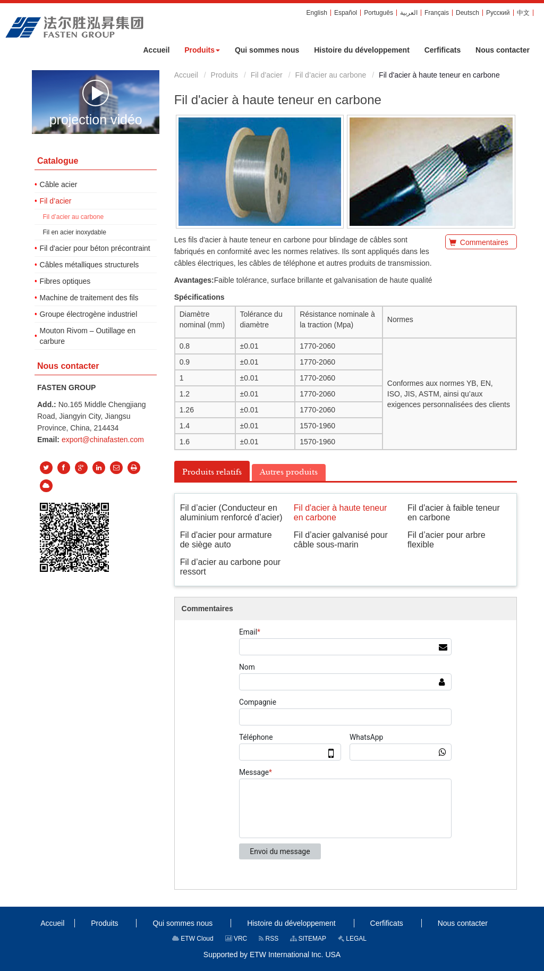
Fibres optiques (65, 281)
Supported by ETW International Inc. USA (272, 954)
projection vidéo (95, 102)
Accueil (186, 75)
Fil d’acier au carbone (330, 75)
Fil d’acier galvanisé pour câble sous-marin (341, 539)
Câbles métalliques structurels (89, 264)
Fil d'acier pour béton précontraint (95, 248)
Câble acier (59, 184)
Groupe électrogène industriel (89, 314)
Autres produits (289, 472)
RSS (268, 938)
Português (378, 13)
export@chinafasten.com (103, 439)
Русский (498, 13)
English (317, 13)
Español (345, 13)
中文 (523, 13)
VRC (236, 938)
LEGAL (352, 938)
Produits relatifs (212, 472)
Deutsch (467, 13)
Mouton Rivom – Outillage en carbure (88, 335)
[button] (202, 50)
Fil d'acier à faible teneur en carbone (453, 512)
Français (436, 13)
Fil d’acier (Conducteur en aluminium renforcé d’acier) (231, 512)
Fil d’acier (267, 75)
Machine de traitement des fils (89, 297)
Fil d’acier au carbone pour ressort (230, 567)
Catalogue (57, 160)
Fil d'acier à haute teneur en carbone (340, 512)
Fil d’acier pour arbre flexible (446, 539)
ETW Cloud (193, 938)
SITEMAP (308, 938)
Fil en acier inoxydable (74, 232)
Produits (224, 75)
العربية (409, 13)
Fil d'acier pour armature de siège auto (226, 539)
